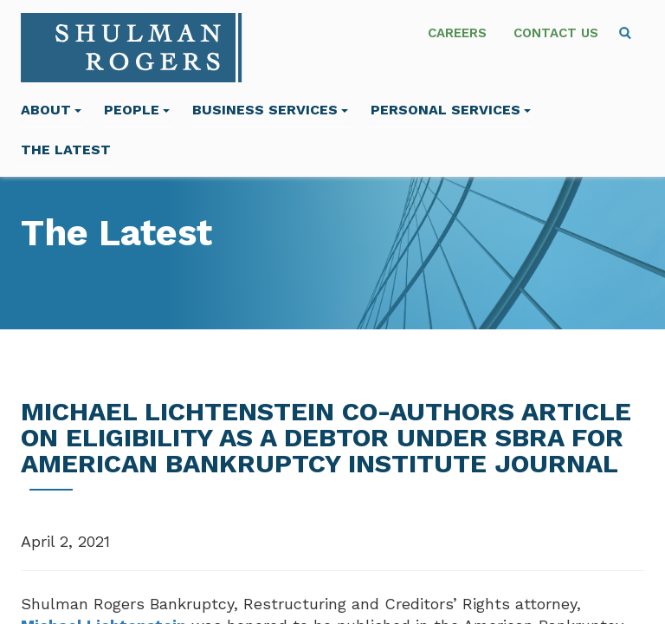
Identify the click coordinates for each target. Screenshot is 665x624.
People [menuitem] (137, 109)
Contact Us (555, 33)
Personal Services (451, 109)
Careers (457, 33)
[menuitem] (625, 33)
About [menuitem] (51, 109)
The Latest (66, 149)
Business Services (270, 109)
